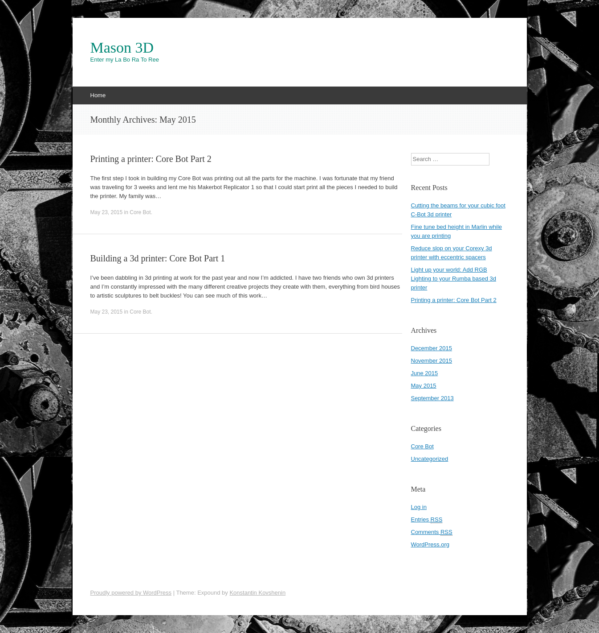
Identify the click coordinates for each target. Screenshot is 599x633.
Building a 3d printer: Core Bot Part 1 (157, 258)
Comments (431, 532)
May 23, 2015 (106, 212)
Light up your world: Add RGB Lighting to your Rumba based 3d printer (454, 278)
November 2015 (431, 360)
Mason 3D (122, 47)
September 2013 (432, 398)
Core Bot (140, 212)
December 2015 (431, 348)
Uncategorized (429, 458)
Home (98, 95)
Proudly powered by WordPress (131, 592)
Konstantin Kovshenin (257, 592)
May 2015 (423, 385)
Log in (419, 507)
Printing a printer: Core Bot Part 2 (151, 159)
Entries (427, 519)
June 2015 (424, 373)
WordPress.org (430, 544)
